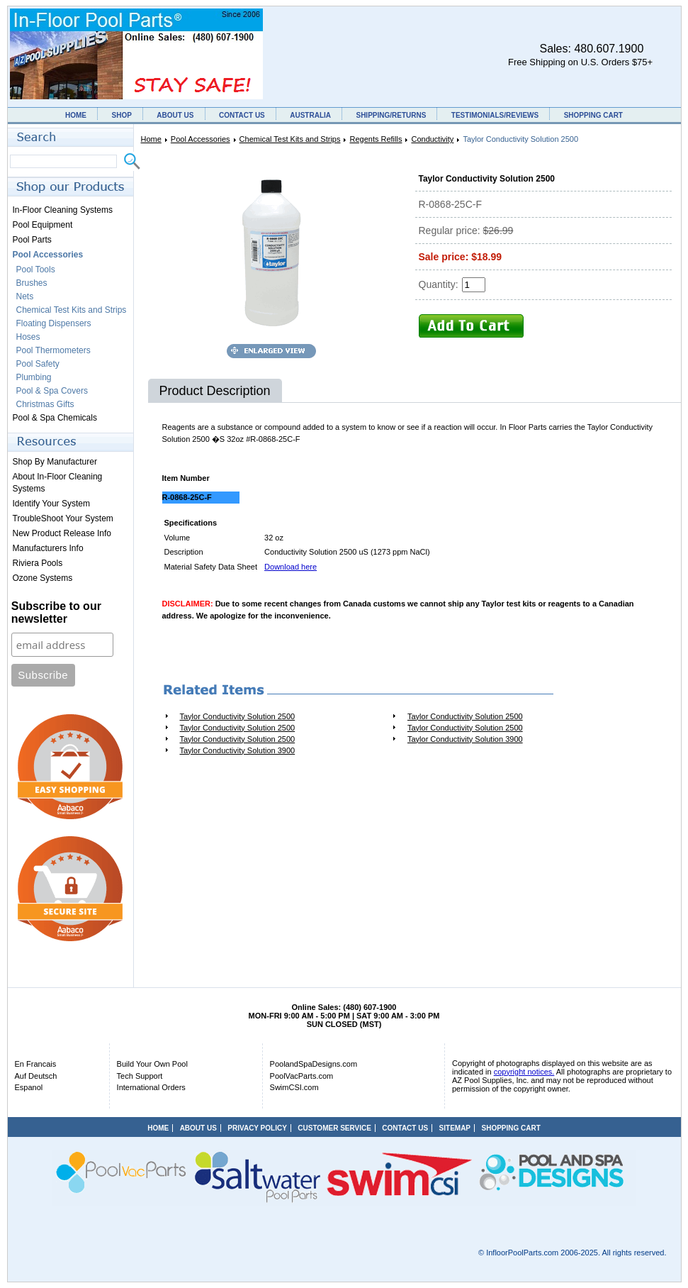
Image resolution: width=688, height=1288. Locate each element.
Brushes (31, 283)
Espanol (29, 1087)
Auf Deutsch (36, 1076)
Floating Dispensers (53, 323)
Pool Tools (35, 269)
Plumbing (34, 377)
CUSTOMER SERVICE (334, 1128)
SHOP (121, 115)
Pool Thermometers (53, 350)
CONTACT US (242, 115)
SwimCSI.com (294, 1087)
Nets (25, 296)
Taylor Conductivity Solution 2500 (237, 716)
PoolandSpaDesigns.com (314, 1064)
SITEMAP (454, 1128)
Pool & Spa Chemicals (55, 418)
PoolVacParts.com (302, 1076)
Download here (290, 566)
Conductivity (432, 139)
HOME (75, 115)
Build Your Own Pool (152, 1064)
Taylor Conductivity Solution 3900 (465, 739)
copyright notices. (524, 1071)
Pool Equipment (43, 225)
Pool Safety (38, 364)
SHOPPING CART (593, 115)
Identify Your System (51, 504)
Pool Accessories (200, 139)
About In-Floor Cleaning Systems (58, 483)
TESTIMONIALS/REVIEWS (494, 115)
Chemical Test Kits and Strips (290, 139)
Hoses (28, 337)
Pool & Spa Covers (52, 391)
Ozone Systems (43, 578)
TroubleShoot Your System (63, 518)
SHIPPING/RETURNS (391, 115)
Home (151, 139)
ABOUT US (175, 115)
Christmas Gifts (45, 404)
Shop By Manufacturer (55, 462)
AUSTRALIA (310, 115)
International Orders (151, 1087)
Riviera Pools (38, 563)
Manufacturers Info (48, 548)
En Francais (36, 1064)
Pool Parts (32, 240)
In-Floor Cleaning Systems (63, 210)
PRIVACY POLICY (257, 1128)
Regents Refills (375, 139)
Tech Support (140, 1076)
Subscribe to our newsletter (56, 612)
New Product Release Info (62, 533)
